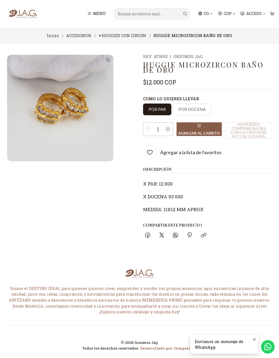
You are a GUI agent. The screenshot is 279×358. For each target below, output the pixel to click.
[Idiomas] (206, 14)
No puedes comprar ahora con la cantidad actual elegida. (249, 130)
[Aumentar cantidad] (168, 129)
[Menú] (96, 14)
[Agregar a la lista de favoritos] (182, 152)
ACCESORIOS (78, 36)
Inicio (53, 36)
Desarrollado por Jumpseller (168, 348)
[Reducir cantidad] (148, 129)
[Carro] (272, 14)
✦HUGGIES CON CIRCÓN (122, 36)
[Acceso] (253, 14)
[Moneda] (226, 14)
